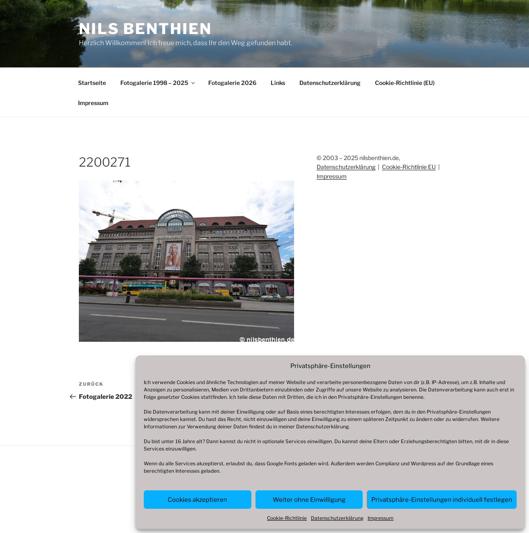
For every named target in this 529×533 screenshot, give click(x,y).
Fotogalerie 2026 (232, 82)
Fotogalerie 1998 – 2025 (158, 82)
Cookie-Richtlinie (287, 518)
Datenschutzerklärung (322, 426)
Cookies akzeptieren (197, 499)
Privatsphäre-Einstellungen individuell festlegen (441, 499)
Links (278, 82)
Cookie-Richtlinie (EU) (405, 82)
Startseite (92, 82)
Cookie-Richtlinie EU (409, 166)
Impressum (380, 518)
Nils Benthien (145, 29)
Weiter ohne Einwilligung (309, 499)
